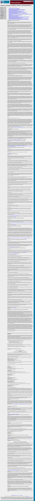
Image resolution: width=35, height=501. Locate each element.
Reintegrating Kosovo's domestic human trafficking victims (15, 139)
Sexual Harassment (13, 5)
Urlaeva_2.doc (9, 153)
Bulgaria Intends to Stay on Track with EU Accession (14, 15)
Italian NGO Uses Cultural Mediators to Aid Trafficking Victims (15, 11)
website (19, 145)
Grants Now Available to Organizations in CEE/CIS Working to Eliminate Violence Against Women (19, 19)
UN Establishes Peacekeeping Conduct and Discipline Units (15, 18)
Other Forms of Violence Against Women (26, 5)
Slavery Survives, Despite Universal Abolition (13, 10)
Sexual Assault (18, 5)
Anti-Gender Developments (1, 15)
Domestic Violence (2, 5)
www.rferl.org (15, 307)
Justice (17, 253)
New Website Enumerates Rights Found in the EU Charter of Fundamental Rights (17, 12)
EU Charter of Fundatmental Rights (13, 253)
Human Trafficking (8, 5)
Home (1, 7)
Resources (1, 17)
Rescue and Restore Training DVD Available (13, 16)
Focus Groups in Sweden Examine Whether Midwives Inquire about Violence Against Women (18, 13)
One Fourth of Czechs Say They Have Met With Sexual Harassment (16, 17)
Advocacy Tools (2, 11)
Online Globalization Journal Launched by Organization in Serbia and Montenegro (17, 9)
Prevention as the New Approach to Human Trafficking (14, 8)
